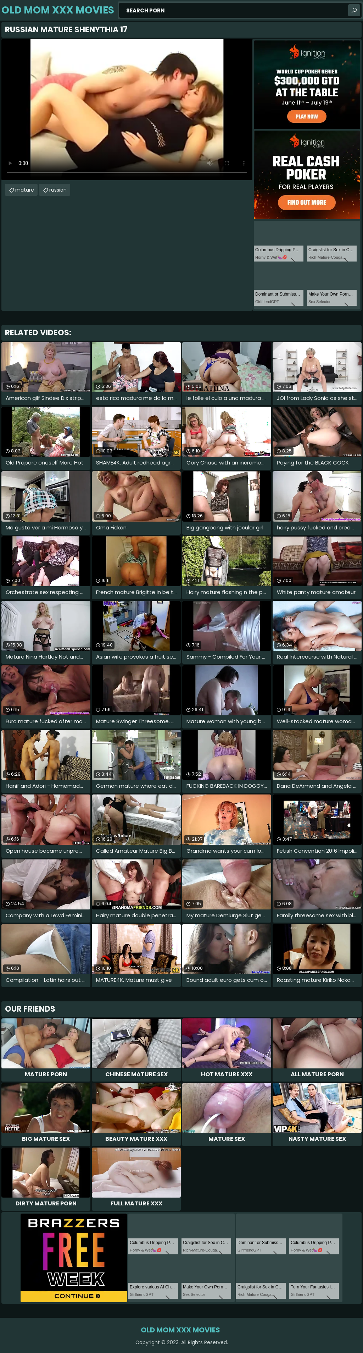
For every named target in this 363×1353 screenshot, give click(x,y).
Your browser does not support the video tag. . (126, 109)
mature (24, 189)
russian (58, 189)
